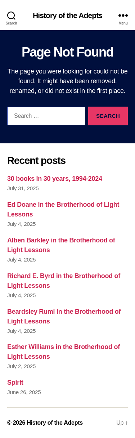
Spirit (15, 382)
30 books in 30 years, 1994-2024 (54, 178)
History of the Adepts (67, 15)
